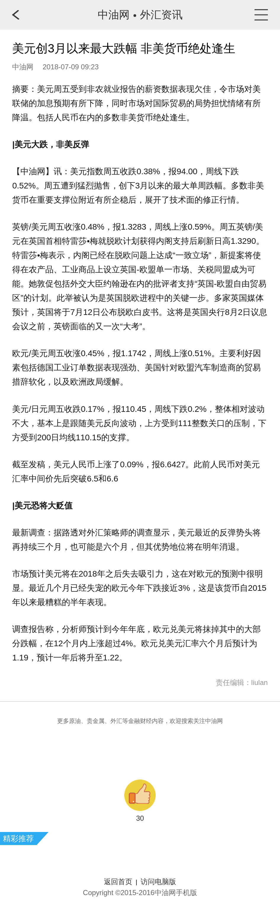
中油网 (114, 15)
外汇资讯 (161, 15)
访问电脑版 (158, 882)
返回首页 (118, 882)
